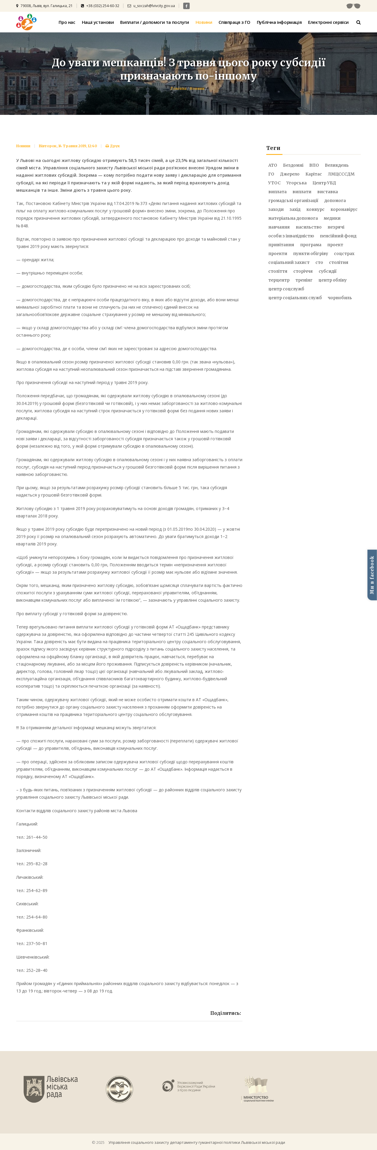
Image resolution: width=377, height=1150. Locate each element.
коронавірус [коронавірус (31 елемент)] (344, 209)
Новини (204, 22)
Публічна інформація (279, 22)
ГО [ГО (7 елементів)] (271, 174)
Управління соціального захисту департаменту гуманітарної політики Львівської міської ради (196, 1142)
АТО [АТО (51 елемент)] (272, 165)
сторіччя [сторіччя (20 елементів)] (303, 271)
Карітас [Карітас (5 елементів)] (313, 174)
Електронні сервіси (328, 22)
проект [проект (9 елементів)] (335, 244)
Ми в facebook (372, 575)
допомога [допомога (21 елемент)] (335, 200)
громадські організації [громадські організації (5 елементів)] (293, 200)
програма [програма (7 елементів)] (310, 244)
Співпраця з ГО (234, 22)
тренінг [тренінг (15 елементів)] (303, 280)
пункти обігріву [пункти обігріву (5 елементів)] (310, 253)
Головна (178, 88)
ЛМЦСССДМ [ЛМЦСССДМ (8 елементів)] (341, 174)
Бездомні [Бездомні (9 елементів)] (293, 165)
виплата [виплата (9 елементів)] (277, 191)
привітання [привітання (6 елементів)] (281, 244)
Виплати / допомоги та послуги (154, 22)
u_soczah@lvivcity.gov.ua (151, 5)
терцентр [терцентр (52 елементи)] (279, 280)
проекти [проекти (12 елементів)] (277, 253)
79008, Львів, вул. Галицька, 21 (44, 5)
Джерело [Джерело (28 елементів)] (290, 174)
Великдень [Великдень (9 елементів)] (337, 165)
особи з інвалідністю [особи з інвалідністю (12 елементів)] (291, 236)
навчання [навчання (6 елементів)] (279, 227)
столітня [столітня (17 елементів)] (338, 262)
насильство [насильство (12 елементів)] (309, 227)
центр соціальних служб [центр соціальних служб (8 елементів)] (295, 297)
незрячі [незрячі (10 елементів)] (336, 227)
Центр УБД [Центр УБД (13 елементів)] (324, 183)
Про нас (67, 22)
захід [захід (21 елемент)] (295, 209)
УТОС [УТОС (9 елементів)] (274, 183)
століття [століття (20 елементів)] (277, 271)
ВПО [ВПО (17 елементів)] (314, 165)
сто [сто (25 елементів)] (319, 262)
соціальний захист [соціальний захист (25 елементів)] (289, 262)
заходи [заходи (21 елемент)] (276, 209)
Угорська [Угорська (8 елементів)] (297, 183)
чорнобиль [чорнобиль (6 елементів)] (340, 297)
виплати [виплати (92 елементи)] (301, 191)
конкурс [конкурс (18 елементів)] (315, 209)
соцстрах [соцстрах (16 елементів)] (344, 253)
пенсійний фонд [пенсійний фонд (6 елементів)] (338, 236)
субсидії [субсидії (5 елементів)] (328, 271)
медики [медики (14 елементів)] (332, 218)
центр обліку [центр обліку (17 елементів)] (332, 280)
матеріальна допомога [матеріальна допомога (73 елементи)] (293, 218)
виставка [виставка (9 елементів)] (327, 191)
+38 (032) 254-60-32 (100, 5)
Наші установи (98, 22)
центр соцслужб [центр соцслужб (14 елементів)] (286, 289)
